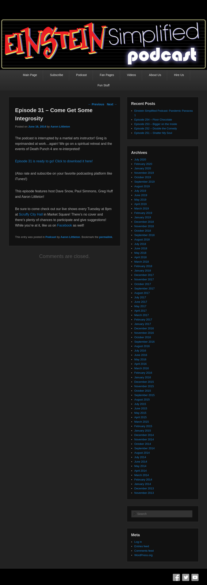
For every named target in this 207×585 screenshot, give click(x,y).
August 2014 (142, 452)
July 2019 (140, 190)
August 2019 (142, 186)
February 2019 (143, 212)
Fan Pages (107, 75)
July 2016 (140, 350)
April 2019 (140, 204)
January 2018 (142, 270)
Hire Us (179, 75)
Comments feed (144, 550)
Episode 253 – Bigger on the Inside (155, 124)
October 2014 (142, 443)
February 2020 (143, 164)
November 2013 (144, 492)
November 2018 (144, 226)
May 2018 (140, 252)
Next (112, 104)
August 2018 (142, 239)
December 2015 (144, 381)
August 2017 (142, 293)
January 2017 (142, 324)
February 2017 (143, 319)
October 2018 (142, 230)
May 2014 (140, 466)
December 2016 (144, 328)
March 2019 (141, 208)
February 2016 (143, 372)
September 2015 (144, 395)
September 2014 (144, 448)
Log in (138, 541)
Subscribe (56, 75)
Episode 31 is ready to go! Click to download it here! (54, 161)
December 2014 (144, 435)
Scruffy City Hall (31, 214)
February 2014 (143, 479)
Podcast (81, 75)
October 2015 (142, 390)
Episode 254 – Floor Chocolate (153, 119)
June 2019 (140, 195)
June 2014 (140, 461)
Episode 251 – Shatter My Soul (153, 132)
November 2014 (144, 439)
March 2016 (141, 368)
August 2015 (142, 399)
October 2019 (142, 177)
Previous (96, 104)
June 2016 (140, 355)
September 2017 (144, 288)
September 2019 (144, 181)
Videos (131, 75)
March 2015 (141, 421)
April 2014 (140, 470)
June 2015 (140, 408)
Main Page (30, 75)
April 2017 (140, 310)
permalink (105, 237)
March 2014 (141, 475)
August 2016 (142, 346)
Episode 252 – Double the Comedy (155, 128)
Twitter (185, 577)
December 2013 (144, 488)
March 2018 (141, 261)
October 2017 (142, 284)
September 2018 (144, 235)
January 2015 (142, 430)
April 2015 (140, 417)
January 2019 (142, 217)
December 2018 (144, 221)
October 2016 (142, 337)
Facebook (64, 225)
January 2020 (142, 168)
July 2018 (140, 244)
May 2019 (140, 199)
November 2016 (144, 332)
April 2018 (140, 257)
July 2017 (140, 297)
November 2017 (144, 279)
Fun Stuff (103, 85)
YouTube (195, 577)
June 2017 (140, 301)
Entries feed (141, 546)
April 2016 (140, 363)
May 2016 (140, 359)
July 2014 (140, 457)
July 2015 (140, 404)
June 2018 (140, 248)
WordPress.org (143, 555)
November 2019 (144, 172)
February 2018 (143, 266)
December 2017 (144, 275)
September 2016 (144, 341)
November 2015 (144, 386)
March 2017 (141, 315)
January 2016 (142, 377)
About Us (155, 75)
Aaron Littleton (60, 126)
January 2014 (142, 484)
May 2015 (140, 412)
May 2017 (140, 306)
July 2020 (140, 159)
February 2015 (143, 426)
